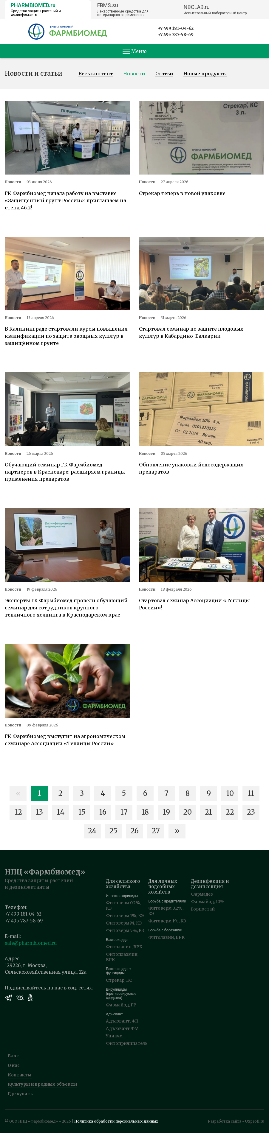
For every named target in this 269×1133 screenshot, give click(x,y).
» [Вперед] (177, 830)
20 (187, 812)
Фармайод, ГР (121, 1005)
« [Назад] (18, 793)
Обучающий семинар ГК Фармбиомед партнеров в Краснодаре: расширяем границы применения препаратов (65, 472)
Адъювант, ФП (122, 1021)
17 (124, 812)
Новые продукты (205, 74)
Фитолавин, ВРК (124, 947)
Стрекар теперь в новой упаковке (182, 193)
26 (135, 830)
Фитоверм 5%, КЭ (125, 930)
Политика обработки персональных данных (116, 1121)
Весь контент (95, 74)
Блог (13, 1056)
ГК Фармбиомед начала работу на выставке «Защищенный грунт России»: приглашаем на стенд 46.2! (65, 200)
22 (230, 812)
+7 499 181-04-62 (176, 28)
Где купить (20, 1093)
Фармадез (202, 894)
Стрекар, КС (119, 980)
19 (166, 812)
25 (113, 830)
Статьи (164, 74)
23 (251, 812)
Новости (134, 74)
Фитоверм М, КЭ (124, 923)
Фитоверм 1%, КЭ (125, 915)
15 (81, 812)
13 (39, 812)
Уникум (114, 1036)
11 (251, 793)
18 (145, 812)
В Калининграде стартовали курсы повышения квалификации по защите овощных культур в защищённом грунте (66, 336)
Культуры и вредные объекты (42, 1084)
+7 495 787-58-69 (176, 34)
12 (18, 812)
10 (230, 793)
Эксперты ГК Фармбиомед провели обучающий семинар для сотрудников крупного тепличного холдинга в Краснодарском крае (66, 607)
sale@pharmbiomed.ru (31, 943)
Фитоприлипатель (127, 1043)
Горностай (203, 909)
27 (156, 830)
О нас (14, 1065)
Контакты (20, 1075)
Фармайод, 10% (208, 901)
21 (208, 812)
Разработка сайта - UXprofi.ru (236, 1121)
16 (102, 812)
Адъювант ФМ (122, 1028)
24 (92, 830)
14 (60, 812)
